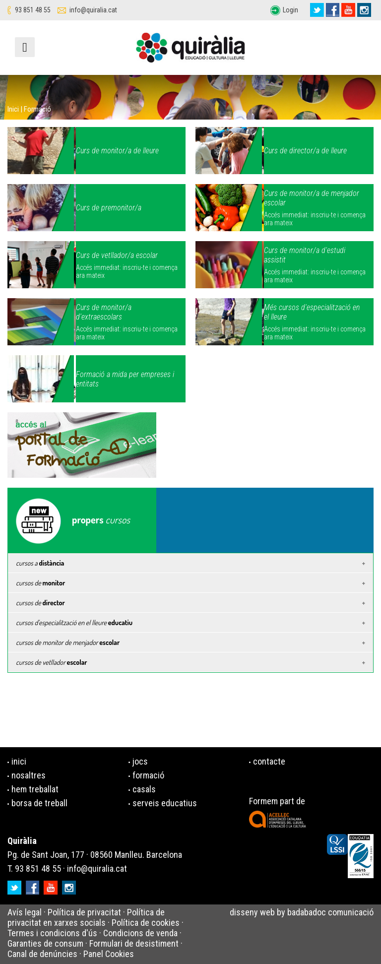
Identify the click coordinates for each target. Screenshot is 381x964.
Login (290, 10)
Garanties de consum (45, 943)
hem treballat (35, 789)
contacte (269, 761)
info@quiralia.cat (93, 10)
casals (144, 789)
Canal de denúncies (42, 954)
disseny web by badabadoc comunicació (302, 912)
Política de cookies (146, 922)
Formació (37, 109)
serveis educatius (164, 803)
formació (148, 775)
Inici (13, 109)
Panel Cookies (108, 954)
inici (18, 761)
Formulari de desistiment (134, 943)
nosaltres (28, 775)
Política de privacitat (84, 912)
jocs (140, 761)
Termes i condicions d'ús (52, 933)
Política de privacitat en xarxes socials (86, 917)
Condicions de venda (140, 933)
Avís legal (24, 912)
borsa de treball (39, 803)
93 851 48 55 (33, 10)
